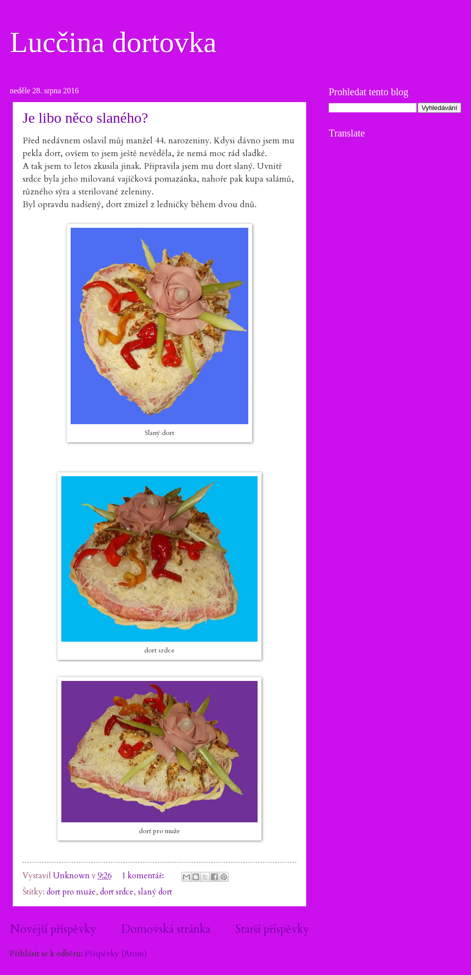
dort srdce (116, 892)
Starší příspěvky (272, 929)
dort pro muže (71, 892)
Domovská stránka (165, 929)
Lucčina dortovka (113, 42)
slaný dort (155, 892)
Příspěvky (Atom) (116, 953)
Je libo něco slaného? (85, 117)
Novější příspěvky (53, 929)
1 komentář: (144, 875)
